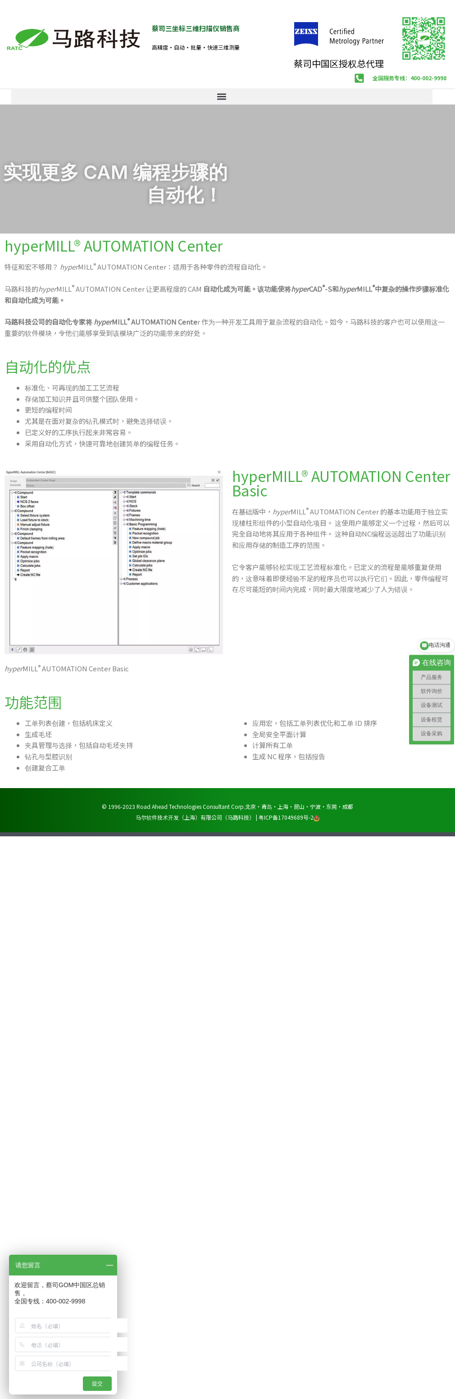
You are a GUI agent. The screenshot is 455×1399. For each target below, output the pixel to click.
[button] (221, 96)
